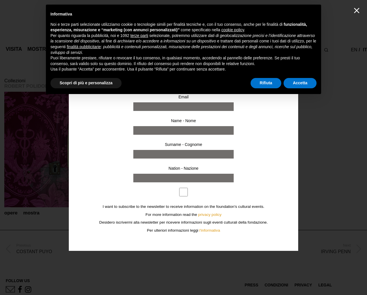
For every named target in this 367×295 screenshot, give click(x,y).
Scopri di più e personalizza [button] (86, 83)
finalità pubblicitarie (84, 46)
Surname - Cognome (183, 144)
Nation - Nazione (183, 168)
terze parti (139, 35)
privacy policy (210, 214)
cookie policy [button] (232, 30)
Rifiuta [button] (266, 83)
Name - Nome (183, 120)
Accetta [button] (300, 83)
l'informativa (209, 230)
